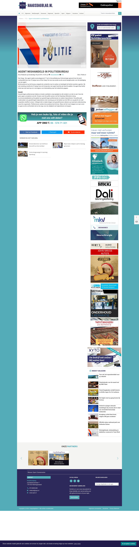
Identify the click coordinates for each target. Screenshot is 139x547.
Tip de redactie (74, 132)
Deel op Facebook (30, 132)
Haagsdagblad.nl (40, 5)
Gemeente (43, 13)
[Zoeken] (120, 13)
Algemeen (27, 13)
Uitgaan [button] (68, 13)
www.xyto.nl (32, 528)
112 (22, 13)
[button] (19, 493)
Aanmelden (74, 532)
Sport (62, 13)
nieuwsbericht (55, 75)
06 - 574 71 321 (58, 123)
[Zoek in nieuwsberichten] (109, 13)
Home (21, 18)
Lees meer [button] (77, 543)
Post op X (52, 132)
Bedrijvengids (35, 13)
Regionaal (50, 13)
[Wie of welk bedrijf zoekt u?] (106, 28)
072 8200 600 (33, 523)
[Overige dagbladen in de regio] (107, 519)
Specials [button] (57, 13)
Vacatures (75, 13)
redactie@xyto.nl (34, 525)
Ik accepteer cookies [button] (128, 543)
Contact (81, 13)
